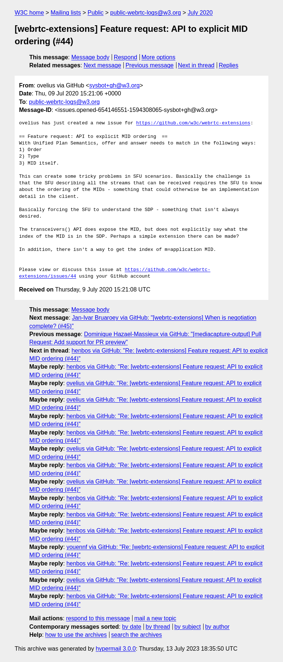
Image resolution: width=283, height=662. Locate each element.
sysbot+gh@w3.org (114, 85)
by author (217, 627)
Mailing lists (66, 13)
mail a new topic (155, 618)
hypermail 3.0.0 (115, 649)
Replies (228, 65)
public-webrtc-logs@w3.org (145, 13)
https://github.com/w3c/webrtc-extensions (193, 123)
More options (159, 57)
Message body (90, 57)
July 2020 (200, 13)
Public (95, 13)
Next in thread (196, 65)
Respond (125, 57)
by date (131, 627)
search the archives (136, 635)
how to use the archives (76, 635)
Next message (102, 65)
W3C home (29, 13)
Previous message (150, 65)
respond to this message (98, 618)
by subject (187, 627)
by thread (158, 627)
